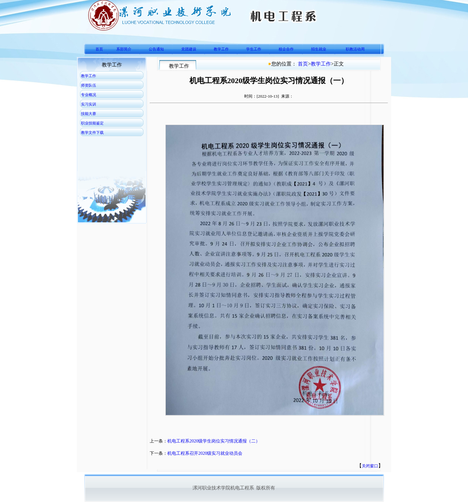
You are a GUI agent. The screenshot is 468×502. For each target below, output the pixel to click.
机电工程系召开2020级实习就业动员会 (204, 453)
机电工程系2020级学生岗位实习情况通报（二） (213, 441)
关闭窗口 (370, 466)
